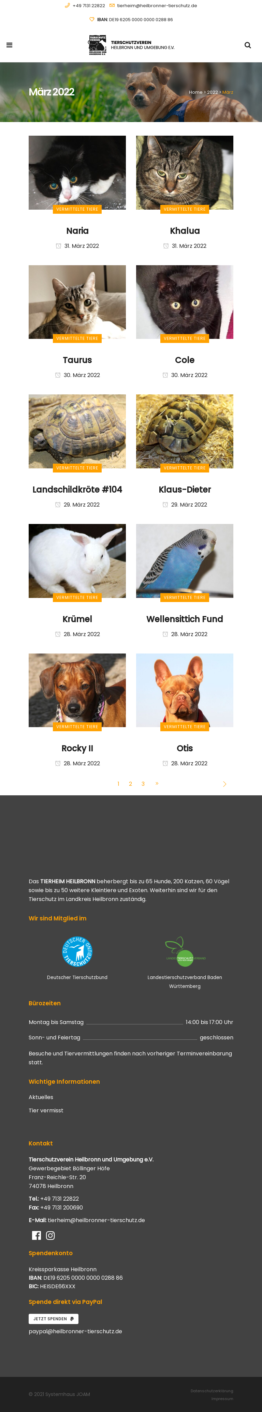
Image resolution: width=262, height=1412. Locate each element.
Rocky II (77, 748)
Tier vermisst (46, 1110)
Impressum (222, 1398)
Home (196, 92)
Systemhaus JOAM (67, 1394)
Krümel (77, 619)
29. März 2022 (77, 505)
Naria (77, 231)
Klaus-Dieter (185, 489)
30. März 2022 (77, 375)
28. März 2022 (77, 634)
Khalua (185, 231)
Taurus (77, 360)
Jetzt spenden (53, 1319)
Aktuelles (41, 1097)
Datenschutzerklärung (212, 1391)
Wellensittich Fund (184, 619)
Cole (184, 360)
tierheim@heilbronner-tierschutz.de (157, 5)
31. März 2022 (77, 246)
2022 (212, 92)
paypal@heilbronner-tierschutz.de (75, 1331)
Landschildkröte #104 (77, 489)
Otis (185, 748)
